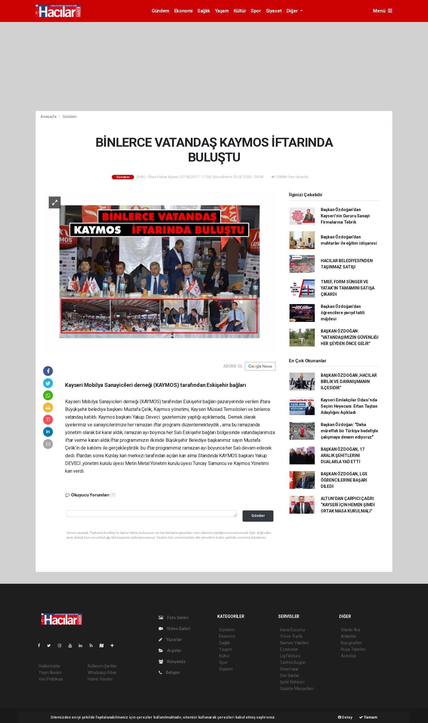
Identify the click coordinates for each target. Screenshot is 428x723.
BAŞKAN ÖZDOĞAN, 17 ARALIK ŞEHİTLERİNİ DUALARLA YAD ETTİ (342, 455)
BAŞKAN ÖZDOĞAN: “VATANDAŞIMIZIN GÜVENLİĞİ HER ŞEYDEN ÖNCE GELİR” (349, 337)
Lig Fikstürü (290, 656)
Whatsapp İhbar (102, 672)
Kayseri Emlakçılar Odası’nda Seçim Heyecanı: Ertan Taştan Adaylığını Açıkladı (349, 406)
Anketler (348, 636)
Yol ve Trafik (291, 636)
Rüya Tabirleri (353, 649)
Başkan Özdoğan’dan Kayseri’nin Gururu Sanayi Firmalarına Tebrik (345, 215)
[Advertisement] (214, 66)
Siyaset (274, 11)
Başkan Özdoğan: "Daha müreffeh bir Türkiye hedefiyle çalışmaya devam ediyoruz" (349, 430)
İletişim (169, 672)
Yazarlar (170, 639)
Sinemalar (289, 669)
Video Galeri (174, 628)
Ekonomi (183, 11)
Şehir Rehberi (292, 682)
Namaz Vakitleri (294, 642)
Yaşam (222, 11)
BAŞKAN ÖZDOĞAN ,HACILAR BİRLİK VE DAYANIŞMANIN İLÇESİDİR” (349, 381)
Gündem (160, 11)
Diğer (293, 11)
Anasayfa (48, 116)
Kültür (240, 11)
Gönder (258, 515)
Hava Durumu (292, 629)
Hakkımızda (49, 666)
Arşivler (170, 650)
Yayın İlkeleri (50, 672)
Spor (256, 11)
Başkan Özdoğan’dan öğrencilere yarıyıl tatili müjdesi (343, 312)
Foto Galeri (173, 617)
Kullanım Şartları (102, 666)
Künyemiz (172, 661)
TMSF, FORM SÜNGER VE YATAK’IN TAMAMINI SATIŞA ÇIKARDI (347, 288)
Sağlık (203, 11)
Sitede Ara (350, 629)
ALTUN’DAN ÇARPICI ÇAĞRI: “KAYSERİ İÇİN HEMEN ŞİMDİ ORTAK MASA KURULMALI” (348, 504)
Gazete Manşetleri (297, 688)
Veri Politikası (51, 679)
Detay (345, 717)
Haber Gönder (100, 679)
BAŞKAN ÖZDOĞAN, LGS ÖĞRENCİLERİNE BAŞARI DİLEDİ (344, 480)
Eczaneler (289, 649)
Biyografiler (351, 642)
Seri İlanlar (289, 675)
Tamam (368, 717)
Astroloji (348, 656)
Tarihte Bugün (293, 662)
